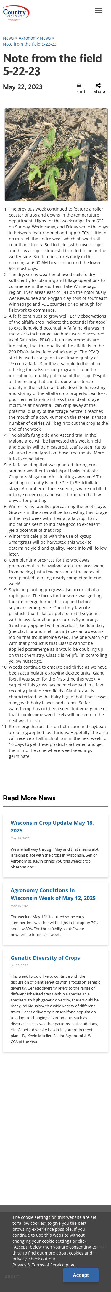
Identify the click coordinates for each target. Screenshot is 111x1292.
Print (80, 88)
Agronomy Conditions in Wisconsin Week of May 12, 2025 (53, 893)
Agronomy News (35, 38)
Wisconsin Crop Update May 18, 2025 (52, 826)
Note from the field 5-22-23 (30, 44)
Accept (81, 1275)
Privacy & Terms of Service (38, 1265)
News (8, 38)
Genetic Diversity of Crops (45, 957)
